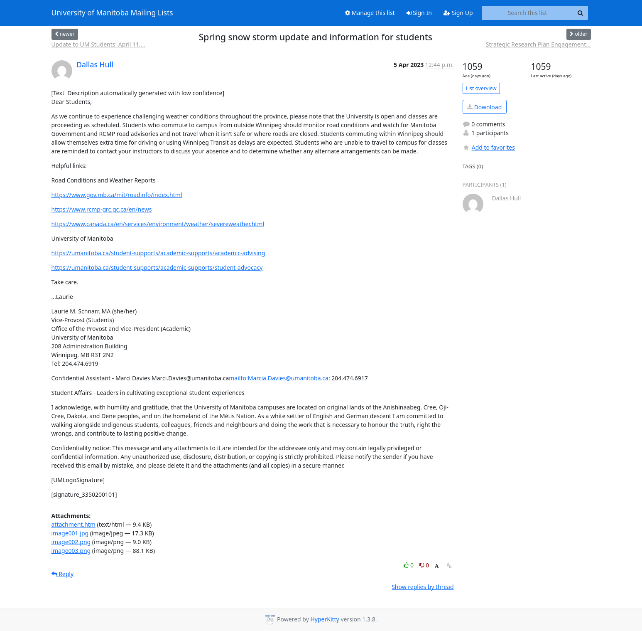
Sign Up (458, 13)
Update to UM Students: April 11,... (98, 44)
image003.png (71, 551)
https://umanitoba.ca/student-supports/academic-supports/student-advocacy (157, 267)
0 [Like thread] (409, 565)
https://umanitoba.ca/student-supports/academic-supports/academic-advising (158, 253)
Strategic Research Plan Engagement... (538, 44)
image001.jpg (70, 533)
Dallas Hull (94, 64)
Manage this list (370, 13)
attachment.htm (73, 524)
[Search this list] (527, 13)
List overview (481, 88)
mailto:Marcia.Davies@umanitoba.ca (278, 378)
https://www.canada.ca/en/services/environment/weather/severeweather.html (158, 224)
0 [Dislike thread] (424, 565)
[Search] (580, 13)
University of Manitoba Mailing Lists (112, 13)
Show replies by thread (422, 587)
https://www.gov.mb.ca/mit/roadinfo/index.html (116, 195)
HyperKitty (324, 619)
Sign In (419, 13)
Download (484, 107)
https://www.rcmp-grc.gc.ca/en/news (101, 209)
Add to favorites (489, 147)
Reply (62, 574)
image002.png (71, 542)
